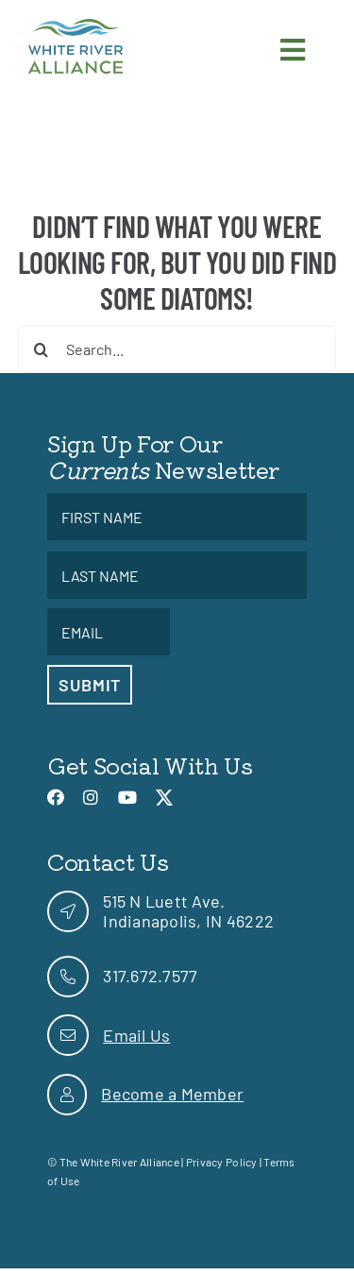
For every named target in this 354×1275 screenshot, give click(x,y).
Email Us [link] (136, 1035)
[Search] (41, 349)
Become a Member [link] (172, 1093)
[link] (75, 27)
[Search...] (177, 349)
